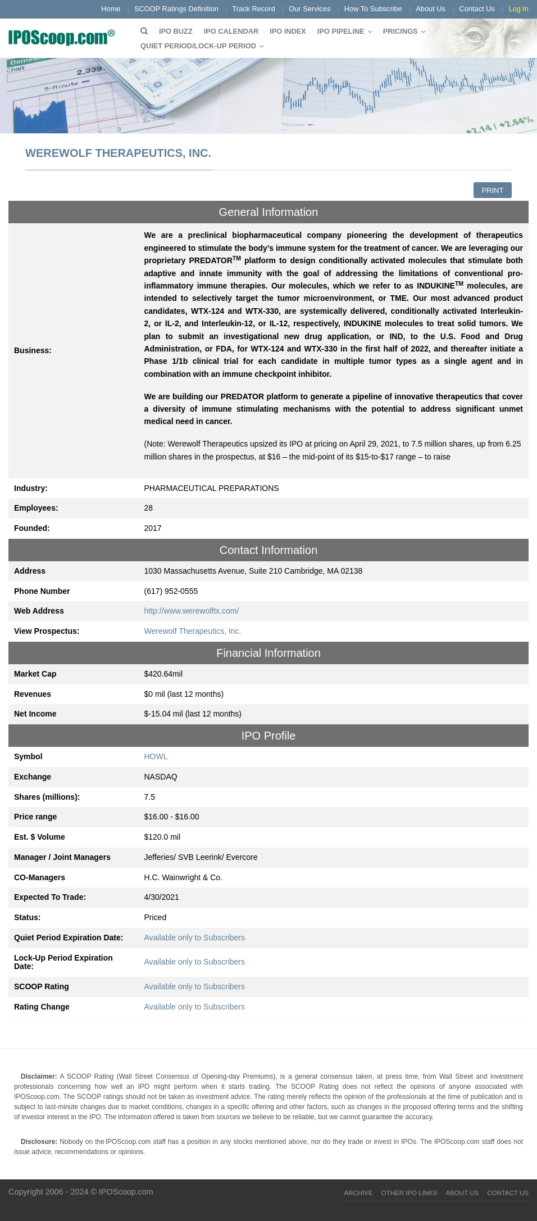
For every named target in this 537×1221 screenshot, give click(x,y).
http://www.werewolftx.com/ (191, 610)
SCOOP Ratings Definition (176, 8)
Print (492, 190)
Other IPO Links (409, 1193)
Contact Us (477, 8)
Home (110, 8)
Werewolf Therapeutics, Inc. (193, 631)
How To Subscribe (373, 8)
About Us (430, 8)
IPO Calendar (231, 31)
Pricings (400, 31)
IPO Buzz (176, 31)
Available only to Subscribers (194, 937)
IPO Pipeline (341, 31)
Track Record (253, 8)
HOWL (156, 756)
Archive (358, 1193)
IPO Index (288, 31)
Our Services (309, 8)
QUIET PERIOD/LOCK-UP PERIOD (198, 46)
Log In (518, 8)
